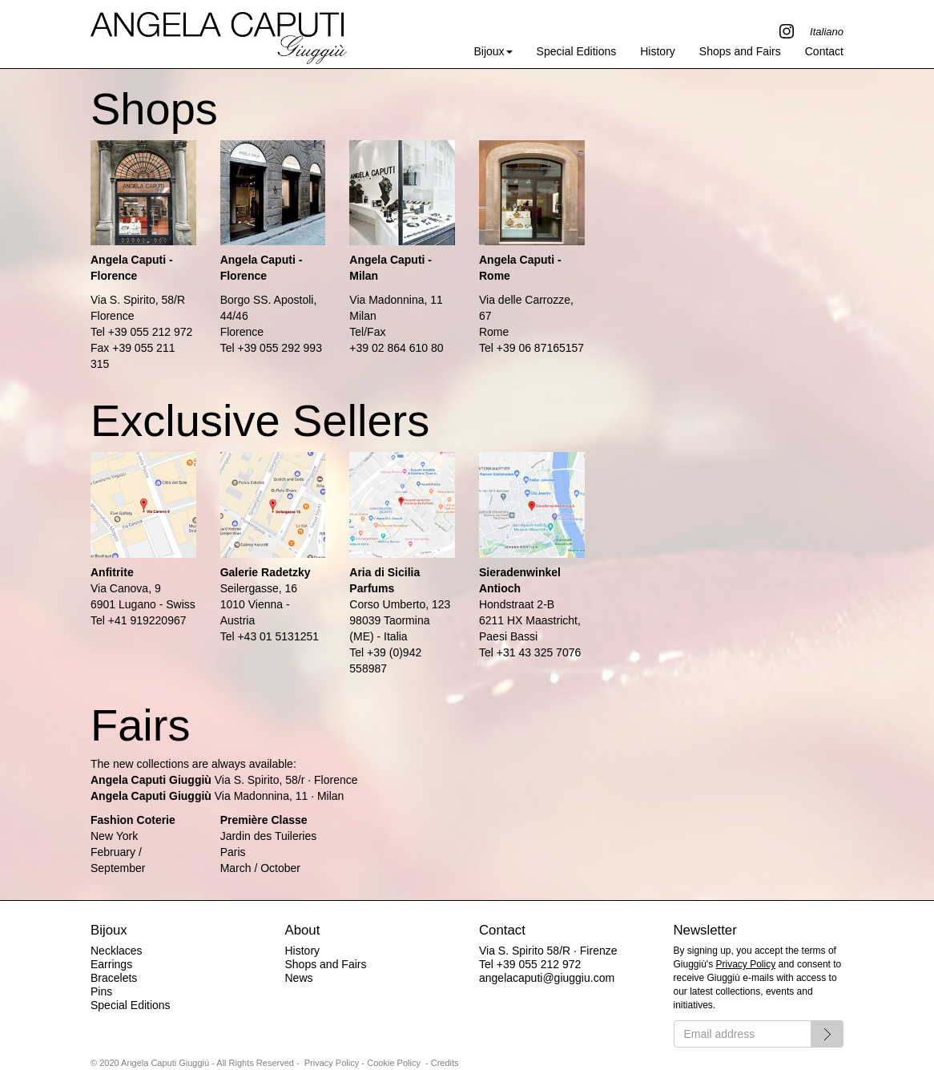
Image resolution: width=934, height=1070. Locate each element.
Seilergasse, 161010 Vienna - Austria (259, 604)
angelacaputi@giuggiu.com (546, 977)
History (657, 51)
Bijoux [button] (492, 51)
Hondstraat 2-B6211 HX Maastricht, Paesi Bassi (530, 620)
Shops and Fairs (740, 51)
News (299, 977)
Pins (101, 991)
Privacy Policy (746, 964)
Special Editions (577, 51)
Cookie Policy (394, 1063)
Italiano (826, 32)
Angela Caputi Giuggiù (219, 33)
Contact (824, 51)
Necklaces (117, 950)
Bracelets (114, 977)
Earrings (111, 964)
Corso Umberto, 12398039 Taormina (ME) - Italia (399, 620)
